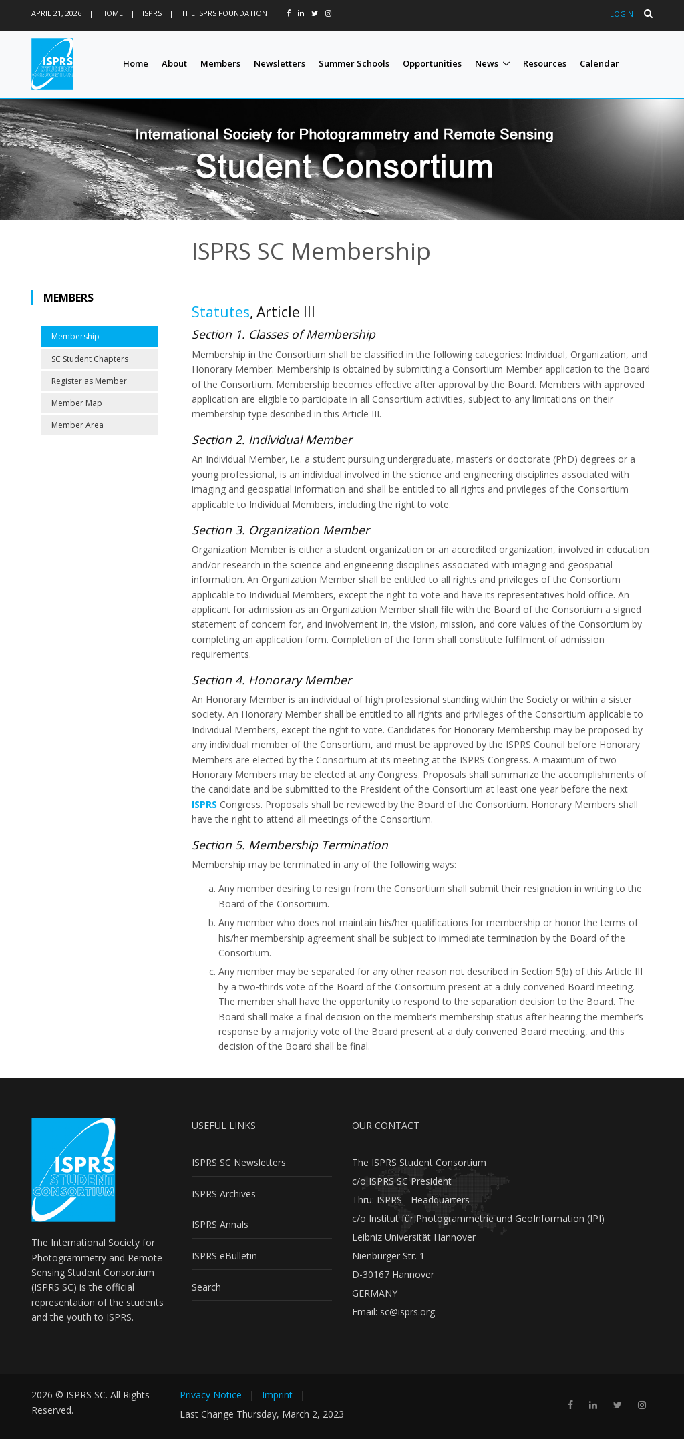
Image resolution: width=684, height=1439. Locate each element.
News (486, 63)
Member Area (77, 425)
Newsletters (279, 63)
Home (112, 13)
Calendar (599, 63)
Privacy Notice (211, 1394)
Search (206, 1287)
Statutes (221, 311)
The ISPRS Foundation (224, 13)
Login (621, 14)
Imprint (277, 1394)
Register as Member (89, 381)
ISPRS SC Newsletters (239, 1162)
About (174, 63)
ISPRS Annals (220, 1224)
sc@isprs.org (407, 1311)
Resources (544, 63)
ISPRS (152, 13)
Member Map (76, 403)
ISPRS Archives (224, 1193)
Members (220, 63)
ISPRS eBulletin (224, 1255)
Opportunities (432, 63)
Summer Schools (354, 63)
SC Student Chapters (89, 359)
